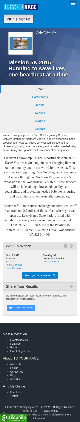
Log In (10, 19)
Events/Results (19, 339)
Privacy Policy (50, 410)
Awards (40, 121)
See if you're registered (40, 275)
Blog (13, 375)
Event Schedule (13, 268)
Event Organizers (20, 351)
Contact (40, 129)
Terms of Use (29, 410)
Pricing (14, 347)
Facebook (16, 392)
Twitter (14, 395)
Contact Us (16, 371)
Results (40, 113)
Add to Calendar (14, 264)
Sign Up (24, 19)
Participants (40, 97)
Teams (40, 105)
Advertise (15, 379)
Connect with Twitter (21, 308)
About (40, 89)
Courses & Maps (51, 261)
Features (15, 343)
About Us (15, 364)
